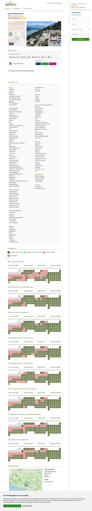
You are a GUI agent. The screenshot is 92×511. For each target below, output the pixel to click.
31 (10, 275)
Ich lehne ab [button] (17, 505)
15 (22, 268)
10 (10, 268)
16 (24, 268)
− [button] (10, 466)
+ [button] (10, 464)
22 (22, 270)
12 (14, 268)
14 (19, 268)
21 (19, 270)
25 (12, 273)
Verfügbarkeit (16, 8)
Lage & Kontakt (27, 8)
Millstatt (11, 16)
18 (12, 270)
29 (22, 273)
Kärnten (16, 16)
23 (24, 270)
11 (12, 268)
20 (17, 270)
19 (14, 270)
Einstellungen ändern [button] (27, 505)
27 (17, 273)
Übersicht (7, 8)
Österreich (21, 16)
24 (10, 273)
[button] (10, 30)
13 (17, 268)
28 (19, 273)
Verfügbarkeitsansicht (77, 14)
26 (14, 273)
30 (24, 273)
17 (10, 270)
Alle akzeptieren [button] (8, 505)
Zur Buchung (80, 39)
